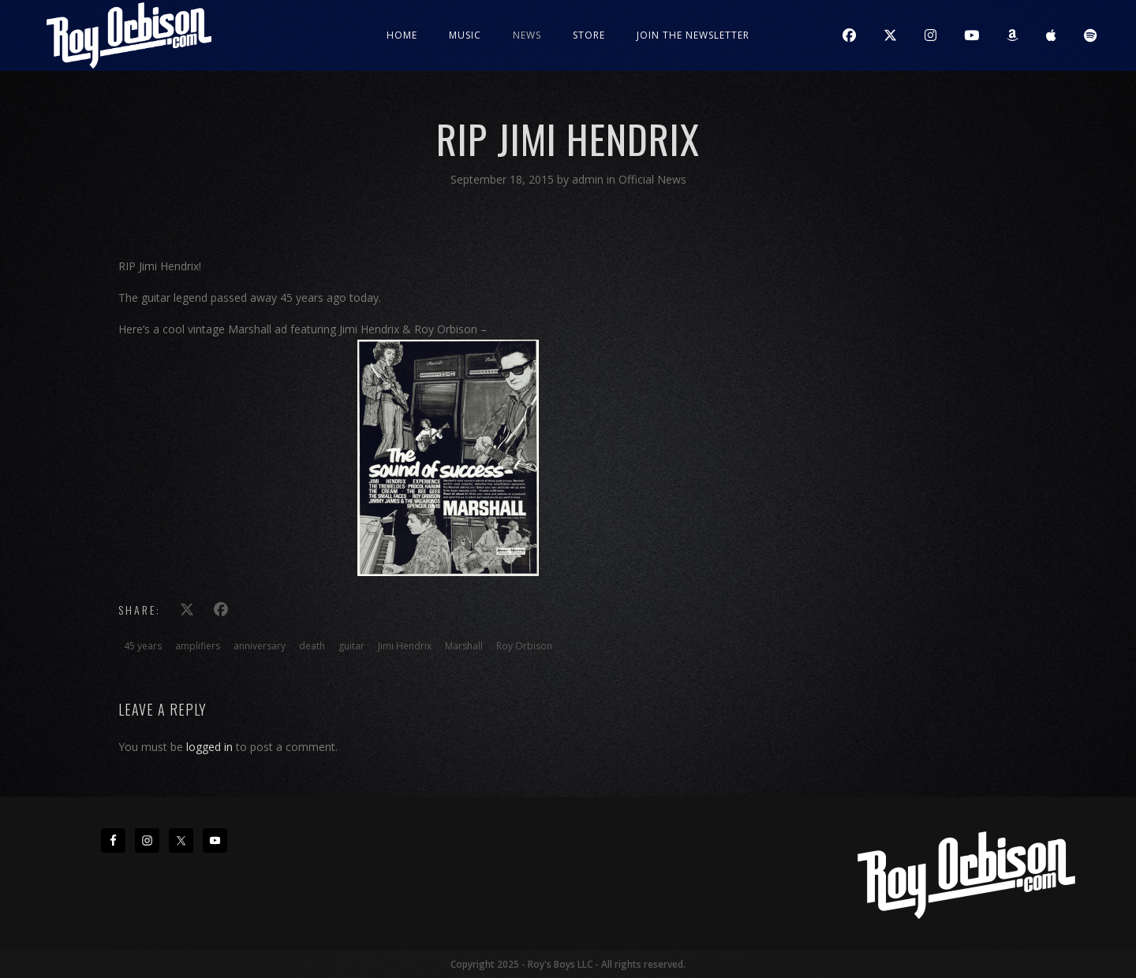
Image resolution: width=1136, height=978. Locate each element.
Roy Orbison (524, 646)
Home (402, 35)
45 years (143, 646)
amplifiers (197, 646)
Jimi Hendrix (405, 646)
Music (465, 35)
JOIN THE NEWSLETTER (693, 35)
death (312, 646)
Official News (652, 179)
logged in (209, 746)
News (527, 35)
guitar (351, 646)
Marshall (464, 646)
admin (589, 179)
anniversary (260, 646)
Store (589, 35)
